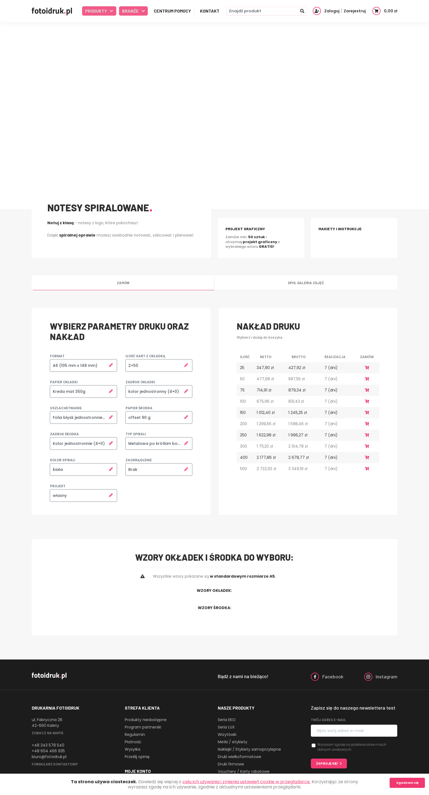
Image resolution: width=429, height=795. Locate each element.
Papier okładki (64, 382)
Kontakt (209, 10)
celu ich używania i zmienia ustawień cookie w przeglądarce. (246, 782)
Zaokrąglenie (139, 460)
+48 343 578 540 (48, 745)
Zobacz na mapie (47, 733)
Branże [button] (131, 10)
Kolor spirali (62, 460)
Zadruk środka (64, 434)
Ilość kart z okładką (145, 356)
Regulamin (135, 734)
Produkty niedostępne (146, 719)
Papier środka (139, 408)
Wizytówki (227, 734)
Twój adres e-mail (328, 720)
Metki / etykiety (232, 742)
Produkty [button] (96, 10)
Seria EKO (227, 719)
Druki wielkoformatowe (239, 756)
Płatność (133, 742)
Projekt (57, 486)
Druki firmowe (231, 764)
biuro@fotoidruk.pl (49, 756)
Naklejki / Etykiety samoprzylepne (249, 749)
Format (57, 356)
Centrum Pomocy (172, 10)
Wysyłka (132, 749)
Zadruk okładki (140, 382)
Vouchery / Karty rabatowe (243, 771)
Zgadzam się (407, 782)
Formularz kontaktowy (55, 764)
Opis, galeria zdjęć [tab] (306, 283)
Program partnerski (143, 727)
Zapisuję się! (327, 763)
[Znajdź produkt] (266, 11)
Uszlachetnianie (66, 408)
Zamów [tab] (123, 283)
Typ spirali (136, 434)
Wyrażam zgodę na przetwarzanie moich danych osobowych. (351, 747)
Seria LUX (226, 727)
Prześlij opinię (137, 756)
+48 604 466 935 (48, 751)
